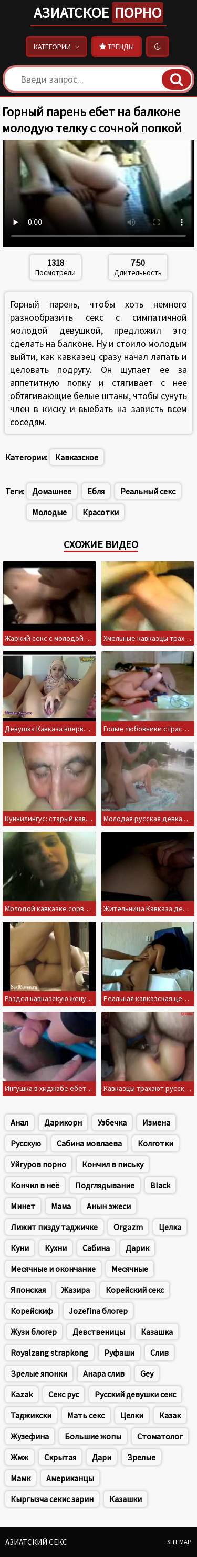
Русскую (26, 1143)
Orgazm (128, 1227)
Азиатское (98, 12)
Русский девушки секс (135, 1394)
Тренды (116, 46)
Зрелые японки (39, 1373)
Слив (159, 1352)
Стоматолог (160, 1436)
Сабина (96, 1248)
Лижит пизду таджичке (54, 1227)
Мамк (20, 1478)
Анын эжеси (109, 1206)
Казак (170, 1415)
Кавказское (76, 457)
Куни (20, 1248)
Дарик (137, 1248)
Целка (170, 1227)
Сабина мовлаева (89, 1143)
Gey (146, 1373)
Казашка (157, 1331)
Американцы (70, 1478)
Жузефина (30, 1436)
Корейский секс (135, 1290)
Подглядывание (104, 1185)
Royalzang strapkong (49, 1352)
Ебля (96, 491)
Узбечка (112, 1122)
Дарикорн (63, 1122)
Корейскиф (32, 1310)
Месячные (129, 1269)
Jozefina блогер (98, 1310)
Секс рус (63, 1394)
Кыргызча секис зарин (52, 1499)
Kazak (22, 1394)
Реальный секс (147, 491)
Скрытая (60, 1457)
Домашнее (51, 491)
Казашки (125, 1499)
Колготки (155, 1143)
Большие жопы (93, 1436)
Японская (28, 1290)
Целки (131, 1415)
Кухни (56, 1248)
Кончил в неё (35, 1185)
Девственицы (98, 1331)
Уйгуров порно (38, 1164)
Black (160, 1185)
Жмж (19, 1457)
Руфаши (119, 1352)
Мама (61, 1206)
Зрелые (141, 1457)
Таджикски (31, 1415)
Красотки (100, 512)
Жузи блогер (34, 1331)
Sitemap (179, 1542)
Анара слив (104, 1373)
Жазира (75, 1290)
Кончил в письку (112, 1164)
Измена (156, 1122)
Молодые (49, 512)
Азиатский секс (36, 1542)
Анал (19, 1122)
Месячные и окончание (53, 1269)
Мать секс (86, 1415)
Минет (23, 1206)
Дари (101, 1457)
